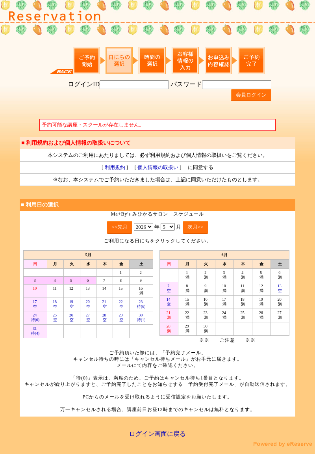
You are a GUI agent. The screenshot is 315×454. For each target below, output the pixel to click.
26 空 (71, 317)
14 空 (169, 301)
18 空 (55, 304)
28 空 (104, 317)
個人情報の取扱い (157, 167)
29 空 (121, 317)
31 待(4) (35, 330)
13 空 (280, 288)
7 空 (169, 288)
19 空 (71, 304)
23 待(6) (141, 304)
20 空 (88, 304)
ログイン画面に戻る (157, 433)
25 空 (55, 317)
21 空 (104, 304)
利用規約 (115, 167)
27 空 (88, 317)
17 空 (35, 304)
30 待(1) (141, 317)
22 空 (121, 304)
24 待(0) (35, 317)
